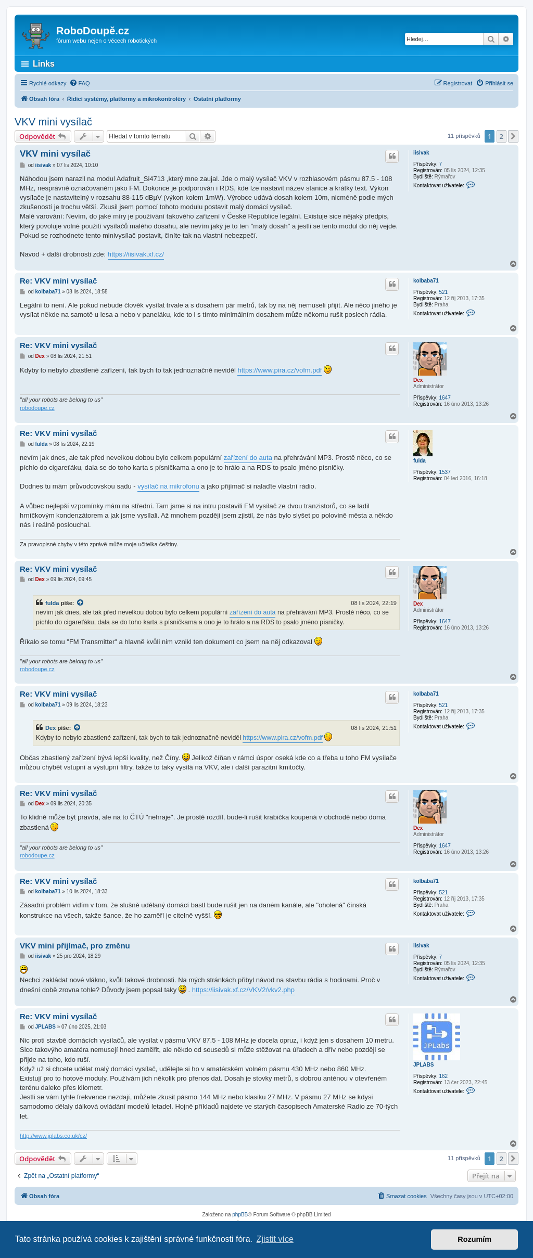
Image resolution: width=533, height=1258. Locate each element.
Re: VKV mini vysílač (58, 280)
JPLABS (423, 1065)
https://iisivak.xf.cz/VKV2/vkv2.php (243, 990)
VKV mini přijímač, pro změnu (75, 945)
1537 (444, 472)
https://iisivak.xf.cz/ (136, 254)
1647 (444, 398)
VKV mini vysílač (53, 121)
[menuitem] (79, 83)
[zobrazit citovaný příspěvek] (80, 603)
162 (443, 1076)
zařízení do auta (248, 457)
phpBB (240, 1214)
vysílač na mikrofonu (168, 486)
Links (44, 63)
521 (443, 292)
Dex (418, 380)
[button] (513, 136)
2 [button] (501, 136)
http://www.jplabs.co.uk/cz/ (53, 1136)
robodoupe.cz (37, 408)
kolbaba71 (426, 281)
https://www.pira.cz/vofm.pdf (279, 370)
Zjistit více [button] (275, 1239)
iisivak (421, 153)
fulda (419, 461)
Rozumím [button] (474, 1239)
